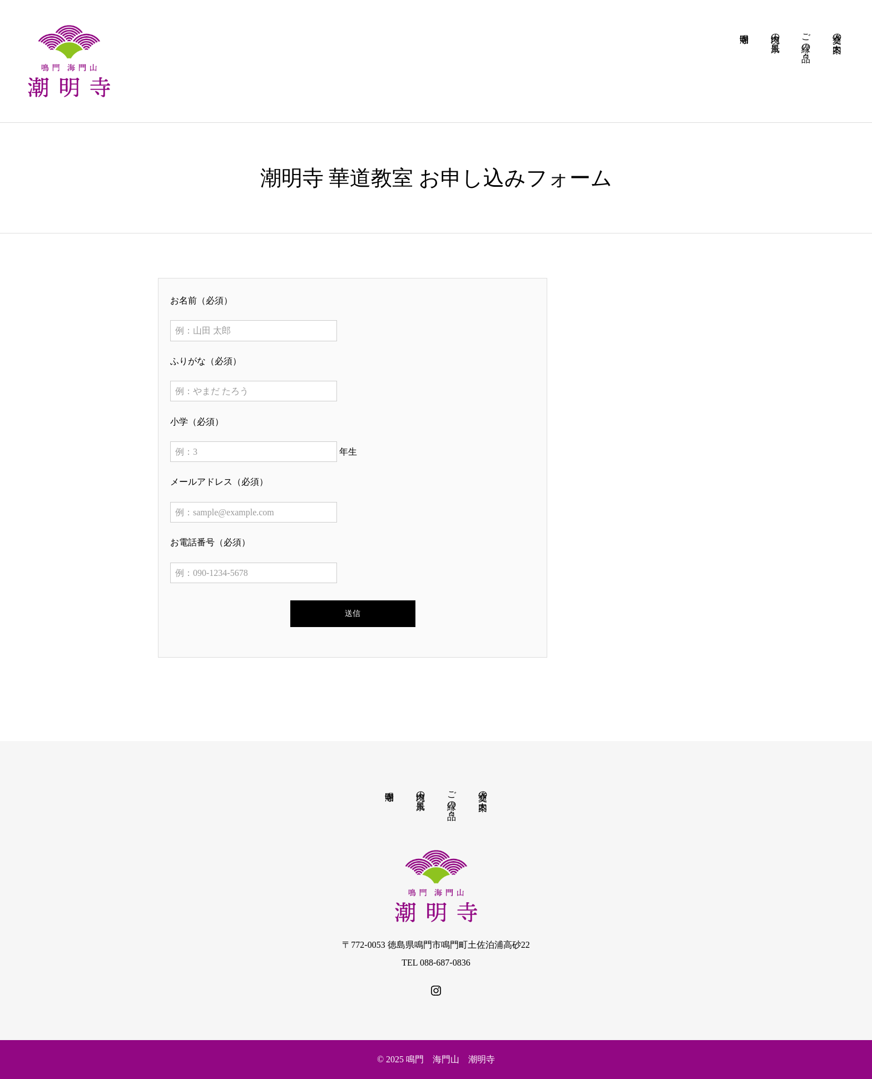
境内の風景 (420, 790)
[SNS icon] (436, 991)
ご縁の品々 (452, 795)
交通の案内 (483, 790)
